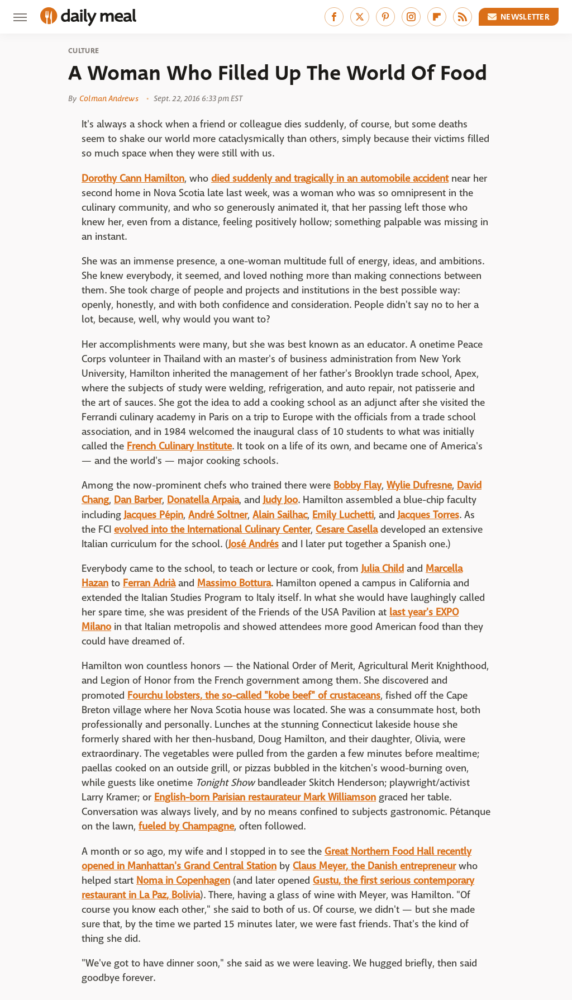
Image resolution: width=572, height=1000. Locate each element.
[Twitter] (359, 16)
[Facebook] (334, 16)
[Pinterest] (385, 16)
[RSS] (462, 16)
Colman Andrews (108, 98)
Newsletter (519, 16)
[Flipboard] (436, 16)
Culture (83, 51)
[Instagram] (411, 16)
